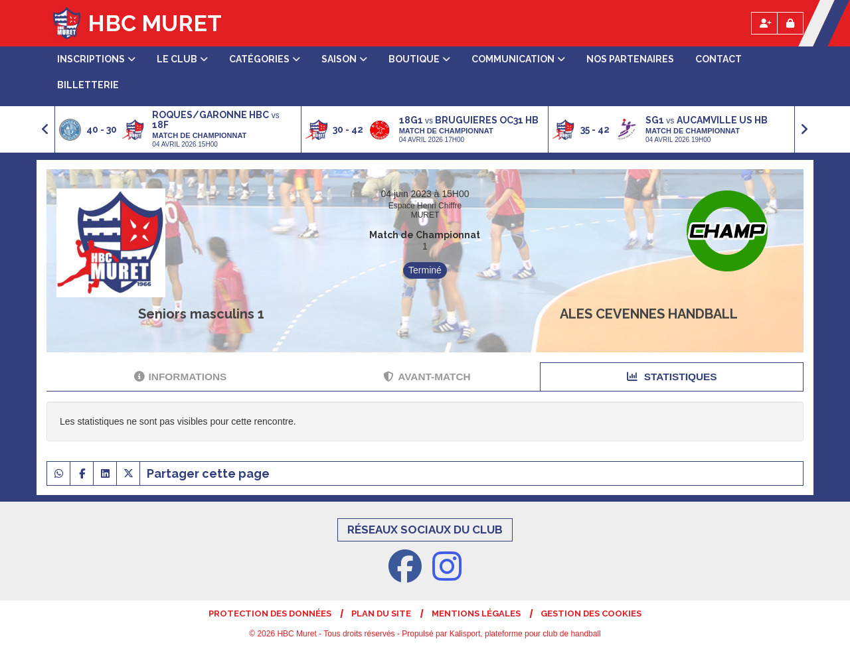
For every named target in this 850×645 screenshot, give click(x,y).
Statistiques (672, 376)
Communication (518, 59)
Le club (182, 59)
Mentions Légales (476, 613)
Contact (718, 59)
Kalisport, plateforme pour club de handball (525, 633)
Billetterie (88, 85)
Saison (344, 59)
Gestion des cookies (591, 613)
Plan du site (381, 613)
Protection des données (270, 613)
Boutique (419, 59)
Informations (180, 376)
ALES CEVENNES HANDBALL (649, 314)
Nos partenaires (630, 59)
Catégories (264, 59)
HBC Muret (155, 23)
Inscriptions (96, 59)
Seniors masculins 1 (201, 314)
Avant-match (426, 376)
